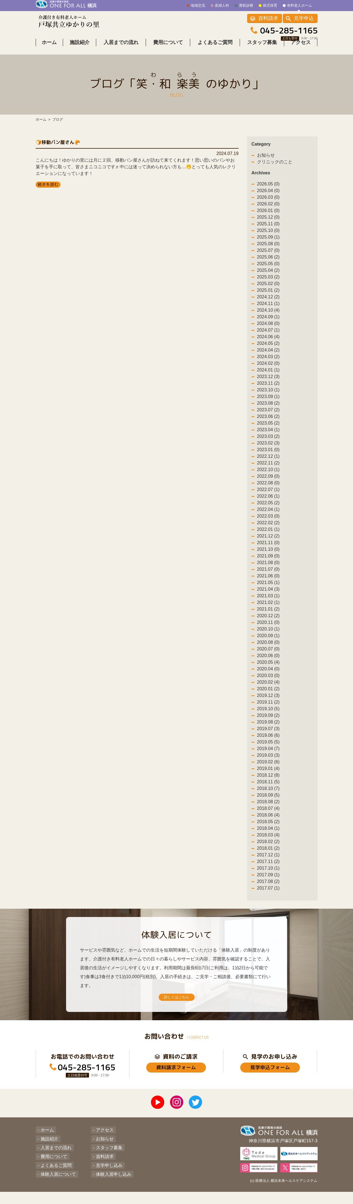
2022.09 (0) (268, 484)
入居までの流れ (121, 50)
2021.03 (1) (268, 604)
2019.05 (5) (268, 750)
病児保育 (270, 5)
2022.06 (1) (268, 504)
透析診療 (246, 5)
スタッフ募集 (262, 50)
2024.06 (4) (268, 345)
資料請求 (268, 19)
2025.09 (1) (268, 245)
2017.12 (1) (268, 863)
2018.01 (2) (268, 856)
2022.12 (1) (268, 464)
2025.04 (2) (268, 278)
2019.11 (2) (268, 710)
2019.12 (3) (268, 703)
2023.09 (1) (268, 404)
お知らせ (266, 163)
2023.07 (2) (268, 418)
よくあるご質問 (215, 50)
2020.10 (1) (268, 637)
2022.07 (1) (268, 497)
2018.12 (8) (268, 783)
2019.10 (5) (268, 717)
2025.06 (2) (268, 265)
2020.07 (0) (268, 657)
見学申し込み (106, 1175)
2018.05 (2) (268, 830)
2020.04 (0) (268, 677)
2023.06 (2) (268, 424)
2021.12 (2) (268, 544)
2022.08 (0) (268, 491)
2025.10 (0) (268, 238)
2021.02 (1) (268, 610)
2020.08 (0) (268, 650)
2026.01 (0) (268, 218)
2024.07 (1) (268, 338)
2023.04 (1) (268, 438)
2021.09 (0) (268, 564)
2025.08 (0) (268, 252)
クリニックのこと (274, 170)
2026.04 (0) (268, 199)
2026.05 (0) (268, 192)
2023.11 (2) (268, 391)
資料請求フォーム (176, 1082)
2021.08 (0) (268, 571)
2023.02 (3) (268, 451)
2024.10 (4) (268, 318)
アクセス (301, 50)
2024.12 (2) (268, 305)
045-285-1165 (289, 31)
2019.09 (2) (268, 723)
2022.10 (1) (268, 478)
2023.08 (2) (268, 411)
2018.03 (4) (268, 843)
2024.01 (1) (268, 378)
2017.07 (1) (268, 896)
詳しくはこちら (176, 1007)
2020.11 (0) (268, 630)
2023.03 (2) (268, 444)
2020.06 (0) (268, 664)
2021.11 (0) (268, 551)
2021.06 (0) (268, 584)
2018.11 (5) (268, 790)
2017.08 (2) (268, 889)
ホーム (49, 50)
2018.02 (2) (268, 850)
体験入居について (55, 1184)
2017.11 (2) (268, 869)
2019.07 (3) (268, 737)
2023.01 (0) (268, 458)
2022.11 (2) (268, 471)
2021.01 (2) (268, 617)
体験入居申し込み (110, 1184)
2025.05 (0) (268, 272)
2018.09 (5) (268, 803)
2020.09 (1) (268, 644)
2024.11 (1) (268, 311)
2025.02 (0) (268, 292)
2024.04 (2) (268, 358)
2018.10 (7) (268, 796)
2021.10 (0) (268, 557)
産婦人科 (222, 5)
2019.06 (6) (268, 743)
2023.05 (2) (268, 431)
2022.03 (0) (268, 524)
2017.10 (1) (268, 876)
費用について (168, 50)
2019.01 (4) (268, 776)
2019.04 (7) (268, 757)
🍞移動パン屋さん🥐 (67, 149)
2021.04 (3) (268, 597)
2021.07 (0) (268, 577)
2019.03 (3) (268, 763)
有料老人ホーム (299, 5)
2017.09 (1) (268, 883)
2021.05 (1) (268, 590)
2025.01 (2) (268, 298)
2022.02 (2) (268, 531)
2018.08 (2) (268, 810)
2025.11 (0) (268, 232)
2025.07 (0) (268, 258)
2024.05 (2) (268, 351)
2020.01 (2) (268, 697)
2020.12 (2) (268, 624)
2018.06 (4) (268, 823)
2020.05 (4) (268, 670)
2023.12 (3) (268, 385)
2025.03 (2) (268, 285)
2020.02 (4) (268, 690)
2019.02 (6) (268, 770)
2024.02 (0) (268, 371)
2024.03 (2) (268, 365)
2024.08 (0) (268, 331)
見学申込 (304, 19)
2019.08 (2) (268, 730)
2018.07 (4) (268, 816)
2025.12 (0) (268, 225)
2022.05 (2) (268, 511)
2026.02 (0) (268, 212)
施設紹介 (80, 50)
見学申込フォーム (270, 1082)
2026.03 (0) (268, 205)
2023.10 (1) (268, 398)
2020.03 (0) (268, 683)
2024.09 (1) (268, 325)
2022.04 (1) (268, 517)
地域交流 (198, 5)
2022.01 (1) (268, 537)
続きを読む (48, 193)
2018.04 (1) (268, 836)
